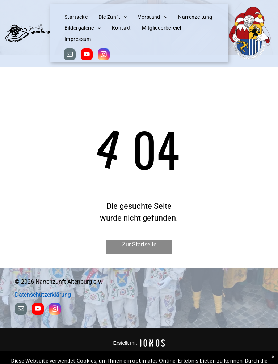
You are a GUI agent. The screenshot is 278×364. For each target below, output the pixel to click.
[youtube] (87, 55)
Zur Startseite (139, 244)
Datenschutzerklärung (43, 294)
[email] (70, 55)
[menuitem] (76, 17)
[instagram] (104, 55)
